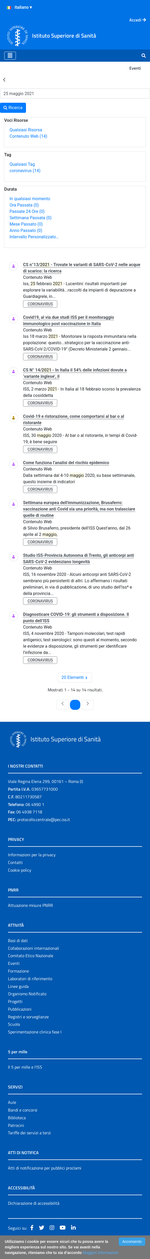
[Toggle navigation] (10, 56)
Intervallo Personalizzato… (34, 236)
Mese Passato (26, 224)
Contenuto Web (28, 136)
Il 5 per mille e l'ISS (25, 1067)
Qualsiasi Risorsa (26, 129)
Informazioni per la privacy (32, 855)
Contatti (15, 862)
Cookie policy (19, 870)
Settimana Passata (30, 217)
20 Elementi (76, 678)
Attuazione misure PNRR (30, 905)
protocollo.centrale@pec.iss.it (43, 819)
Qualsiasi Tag (22, 164)
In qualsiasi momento (30, 198)
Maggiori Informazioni (100, 1253)
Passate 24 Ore (27, 211)
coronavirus (25, 170)
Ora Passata (24, 205)
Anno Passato (26, 230)
